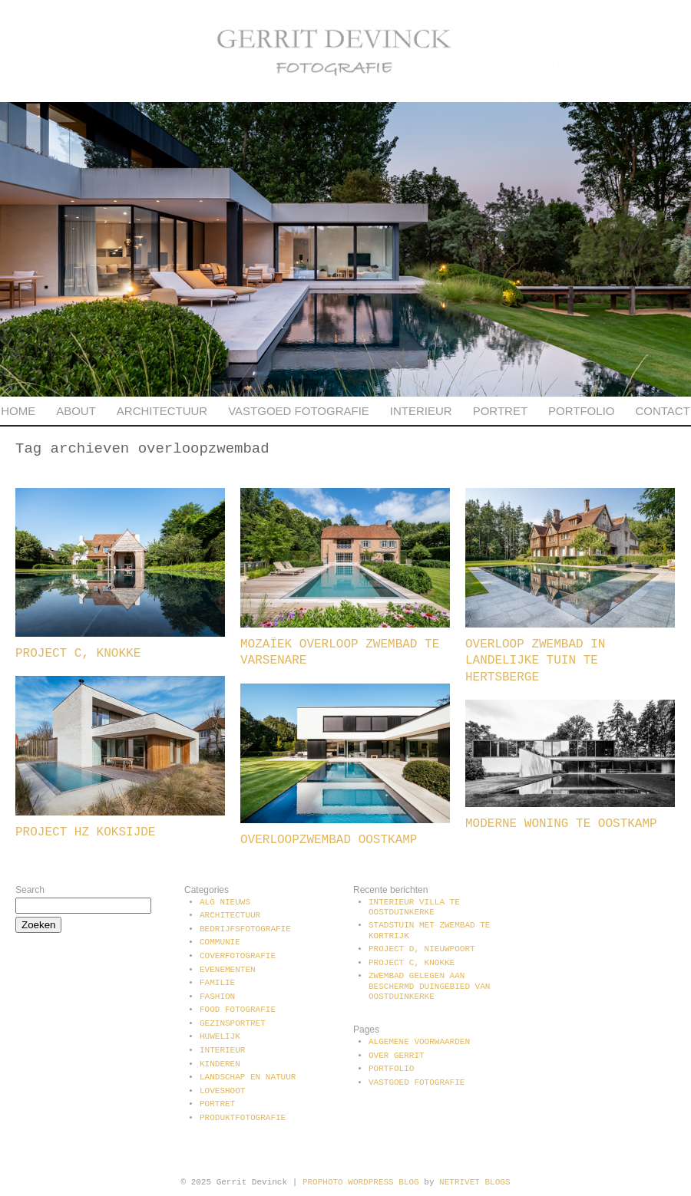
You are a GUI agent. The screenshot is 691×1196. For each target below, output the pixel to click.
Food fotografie (238, 1009)
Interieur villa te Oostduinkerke (414, 907)
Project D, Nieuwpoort (422, 949)
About (76, 411)
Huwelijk (220, 1036)
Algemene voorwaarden (419, 1041)
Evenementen (228, 969)
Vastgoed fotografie (298, 411)
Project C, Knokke (78, 654)
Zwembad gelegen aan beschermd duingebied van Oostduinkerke (429, 985)
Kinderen (220, 1064)
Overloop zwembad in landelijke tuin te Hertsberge (535, 661)
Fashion (217, 996)
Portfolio (581, 411)
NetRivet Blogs (474, 1182)
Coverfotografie (238, 955)
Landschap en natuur (248, 1077)
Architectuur (162, 411)
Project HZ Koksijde (85, 832)
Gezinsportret (233, 1023)
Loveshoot (222, 1091)
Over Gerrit (397, 1055)
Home (18, 411)
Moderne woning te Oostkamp (561, 824)
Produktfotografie (243, 1117)
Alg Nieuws (225, 902)
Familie (217, 982)
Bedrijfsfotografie (245, 929)
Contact (662, 411)
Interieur (421, 411)
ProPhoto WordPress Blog (361, 1182)
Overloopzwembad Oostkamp (328, 840)
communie (220, 942)
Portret (500, 411)
